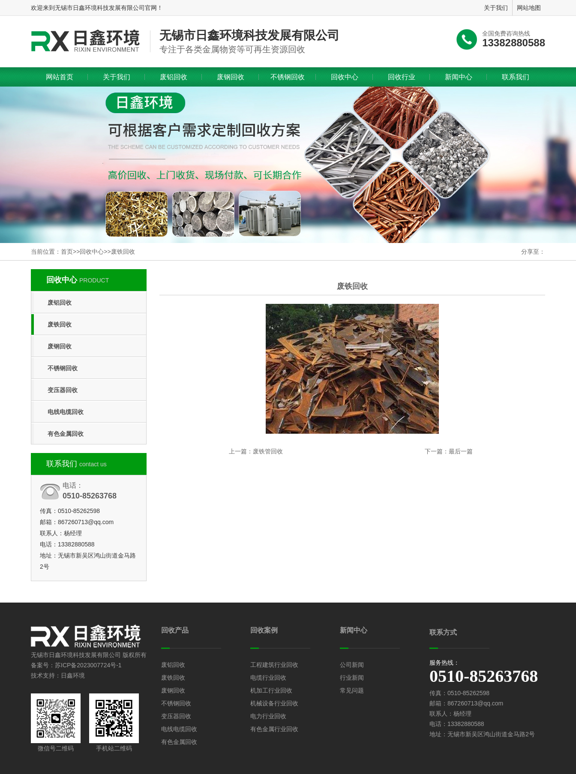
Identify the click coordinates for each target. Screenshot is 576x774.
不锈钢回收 (287, 77)
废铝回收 (173, 77)
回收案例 (264, 630)
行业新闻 (352, 677)
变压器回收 (63, 390)
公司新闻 (352, 664)
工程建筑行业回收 (274, 664)
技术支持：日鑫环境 (58, 675)
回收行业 (401, 77)
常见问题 (352, 690)
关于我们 (116, 77)
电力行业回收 (268, 716)
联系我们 (515, 77)
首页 (67, 251)
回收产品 (175, 630)
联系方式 (443, 632)
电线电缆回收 (66, 411)
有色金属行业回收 (274, 729)
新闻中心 (458, 77)
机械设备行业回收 (274, 703)
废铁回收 (123, 251)
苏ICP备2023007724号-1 (88, 665)
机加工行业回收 (271, 690)
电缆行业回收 (268, 677)
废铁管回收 (268, 451)
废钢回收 (230, 77)
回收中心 (344, 77)
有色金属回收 (66, 433)
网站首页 (59, 77)
